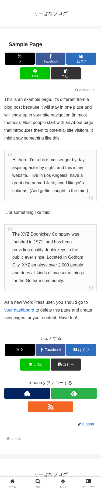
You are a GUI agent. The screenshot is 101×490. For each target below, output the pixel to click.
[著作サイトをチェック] (27, 393)
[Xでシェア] (20, 59)
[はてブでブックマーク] (81, 59)
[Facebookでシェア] (50, 59)
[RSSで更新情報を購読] (51, 406)
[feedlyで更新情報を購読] (74, 393)
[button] (66, 73)
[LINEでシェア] (35, 73)
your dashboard (19, 310)
